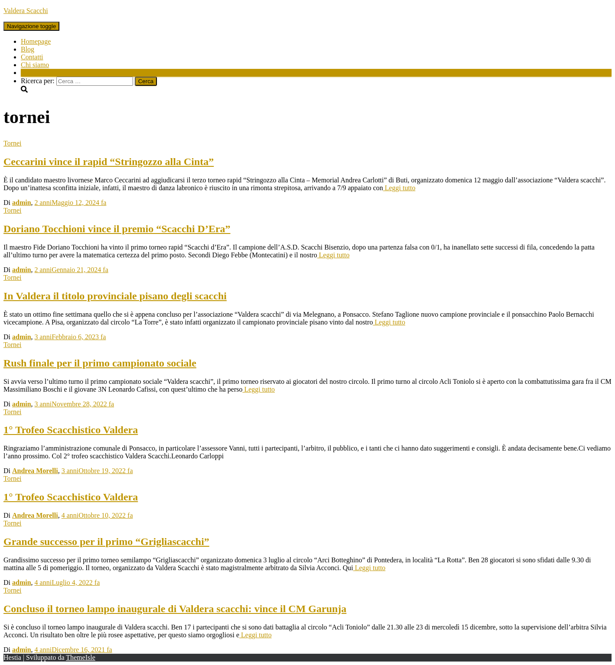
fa (71, 202)
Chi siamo (35, 64)
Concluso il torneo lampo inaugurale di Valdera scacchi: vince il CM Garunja (174, 608)
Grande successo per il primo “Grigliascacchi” (106, 541)
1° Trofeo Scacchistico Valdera (70, 429)
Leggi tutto (399, 187)
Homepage (36, 41)
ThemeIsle (80, 657)
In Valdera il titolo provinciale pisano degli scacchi (115, 296)
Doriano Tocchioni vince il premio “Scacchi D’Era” (117, 228)
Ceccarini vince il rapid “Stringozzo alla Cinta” (108, 161)
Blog (27, 49)
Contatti (32, 57)
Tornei (12, 143)
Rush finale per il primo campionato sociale (99, 363)
